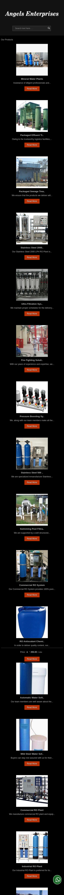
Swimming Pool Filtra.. (32, 529)
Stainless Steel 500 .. (32, 472)
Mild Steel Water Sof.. (32, 754)
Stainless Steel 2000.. (32, 247)
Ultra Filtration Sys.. (32, 304)
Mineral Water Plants (32, 79)
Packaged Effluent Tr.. (32, 135)
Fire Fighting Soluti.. (32, 360)
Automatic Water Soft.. (32, 697)
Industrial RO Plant (32, 866)
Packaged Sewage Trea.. (32, 191)
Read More (32, 89)
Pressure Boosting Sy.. (32, 416)
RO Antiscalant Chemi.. (32, 641)
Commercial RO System (32, 585)
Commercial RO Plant (32, 810)
